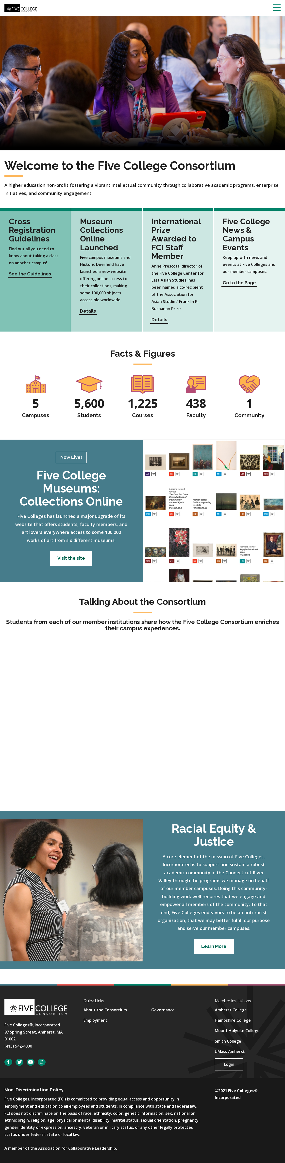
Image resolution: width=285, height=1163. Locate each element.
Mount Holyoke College (237, 1030)
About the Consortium (105, 1010)
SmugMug (42, 1062)
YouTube (30, 1062)
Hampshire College (233, 1020)
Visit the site (71, 558)
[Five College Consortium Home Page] (20, 8)
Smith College (228, 1041)
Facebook (8, 1062)
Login (229, 1064)
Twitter (19, 1062)
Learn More (213, 946)
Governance (163, 1010)
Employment (95, 1020)
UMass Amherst (230, 1051)
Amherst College (231, 1010)
